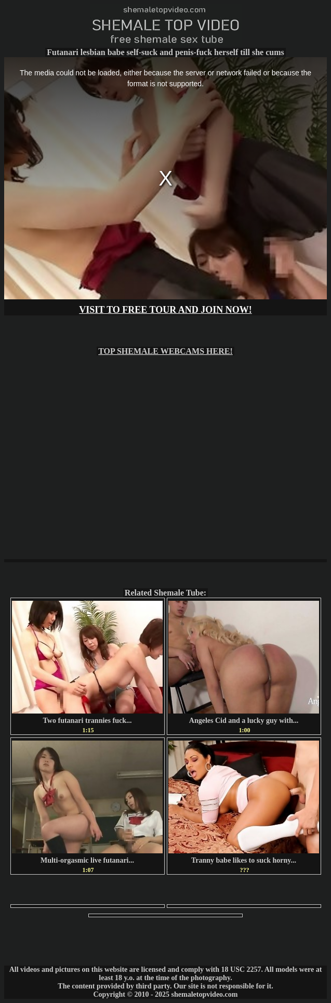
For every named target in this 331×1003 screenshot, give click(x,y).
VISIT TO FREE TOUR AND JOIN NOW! (165, 310)
